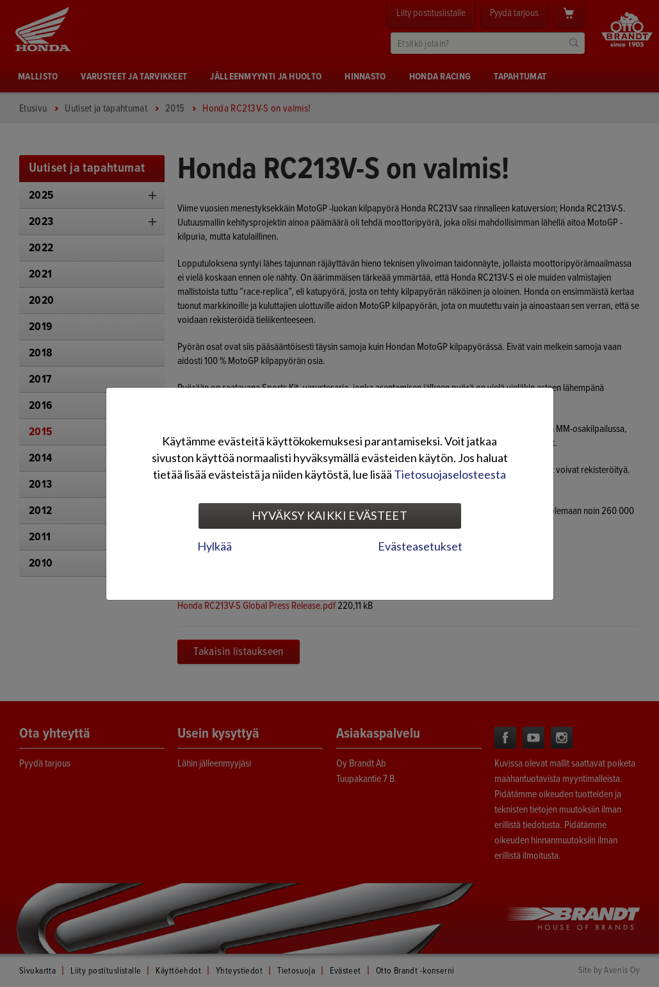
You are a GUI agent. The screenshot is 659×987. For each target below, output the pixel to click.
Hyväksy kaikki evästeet (329, 515)
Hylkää (214, 546)
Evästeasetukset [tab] (420, 546)
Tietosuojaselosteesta (450, 474)
